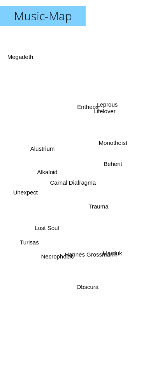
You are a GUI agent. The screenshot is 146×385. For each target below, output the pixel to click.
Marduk (110, 248)
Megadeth (22, 61)
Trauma (98, 205)
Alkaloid (47, 170)
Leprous (105, 110)
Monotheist (115, 141)
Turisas (31, 240)
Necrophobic (57, 255)
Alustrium (42, 148)
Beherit (111, 164)
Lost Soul (46, 225)
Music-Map (43, 16)
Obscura (88, 285)
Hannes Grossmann (92, 253)
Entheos (88, 106)
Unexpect (26, 192)
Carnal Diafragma (73, 182)
